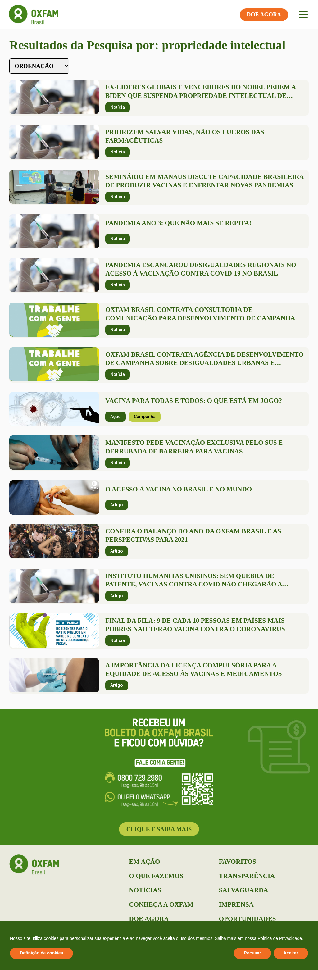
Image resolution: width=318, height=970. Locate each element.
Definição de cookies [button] (41, 952)
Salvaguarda (243, 890)
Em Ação (144, 861)
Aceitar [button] (291, 952)
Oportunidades (247, 918)
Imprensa (236, 904)
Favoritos (237, 861)
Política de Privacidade (280, 938)
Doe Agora (149, 918)
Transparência (247, 876)
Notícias (145, 890)
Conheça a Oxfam (161, 904)
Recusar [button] (252, 952)
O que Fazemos (156, 876)
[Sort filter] (39, 66)
